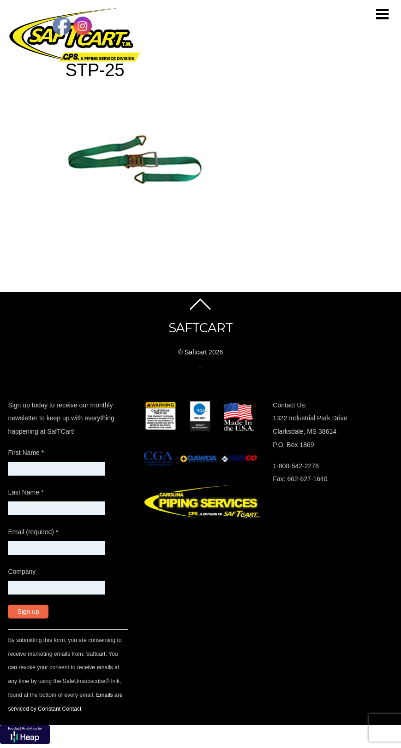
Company (22, 571)
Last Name (25, 492)
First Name (26, 452)
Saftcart (196, 352)
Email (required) (33, 532)
